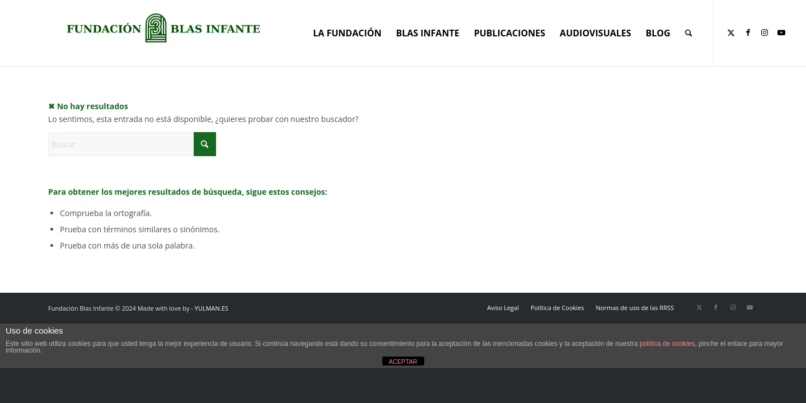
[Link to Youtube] (781, 32)
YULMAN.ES (211, 308)
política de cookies (667, 344)
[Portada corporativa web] (163, 28)
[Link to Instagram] (764, 32)
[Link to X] (731, 32)
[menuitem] (347, 33)
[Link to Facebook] (747, 32)
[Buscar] (689, 33)
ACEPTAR (402, 361)
